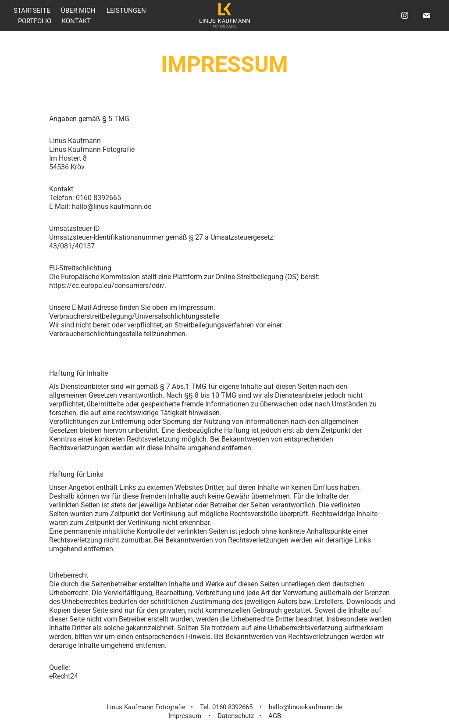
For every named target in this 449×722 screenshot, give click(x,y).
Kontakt (76, 20)
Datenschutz (235, 715)
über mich (78, 10)
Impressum (184, 715)
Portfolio (34, 20)
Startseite (32, 10)
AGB (274, 715)
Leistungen (126, 10)
